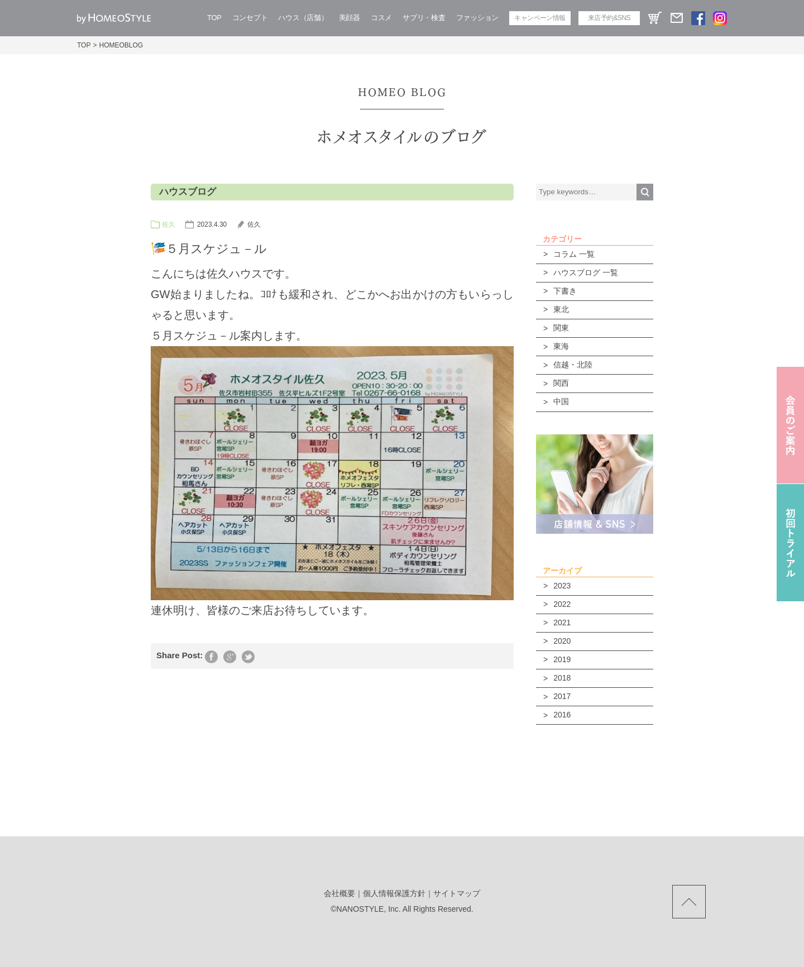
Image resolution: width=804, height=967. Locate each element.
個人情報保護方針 (394, 893)
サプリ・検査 (424, 17)
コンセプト (250, 17)
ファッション (477, 17)
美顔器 (349, 17)
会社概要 (339, 893)
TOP (214, 17)
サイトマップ (456, 893)
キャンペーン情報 (539, 18)
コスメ (381, 17)
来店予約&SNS (609, 18)
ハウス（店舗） (303, 17)
